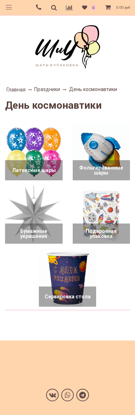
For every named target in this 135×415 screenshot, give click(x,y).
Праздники (47, 89)
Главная (16, 90)
